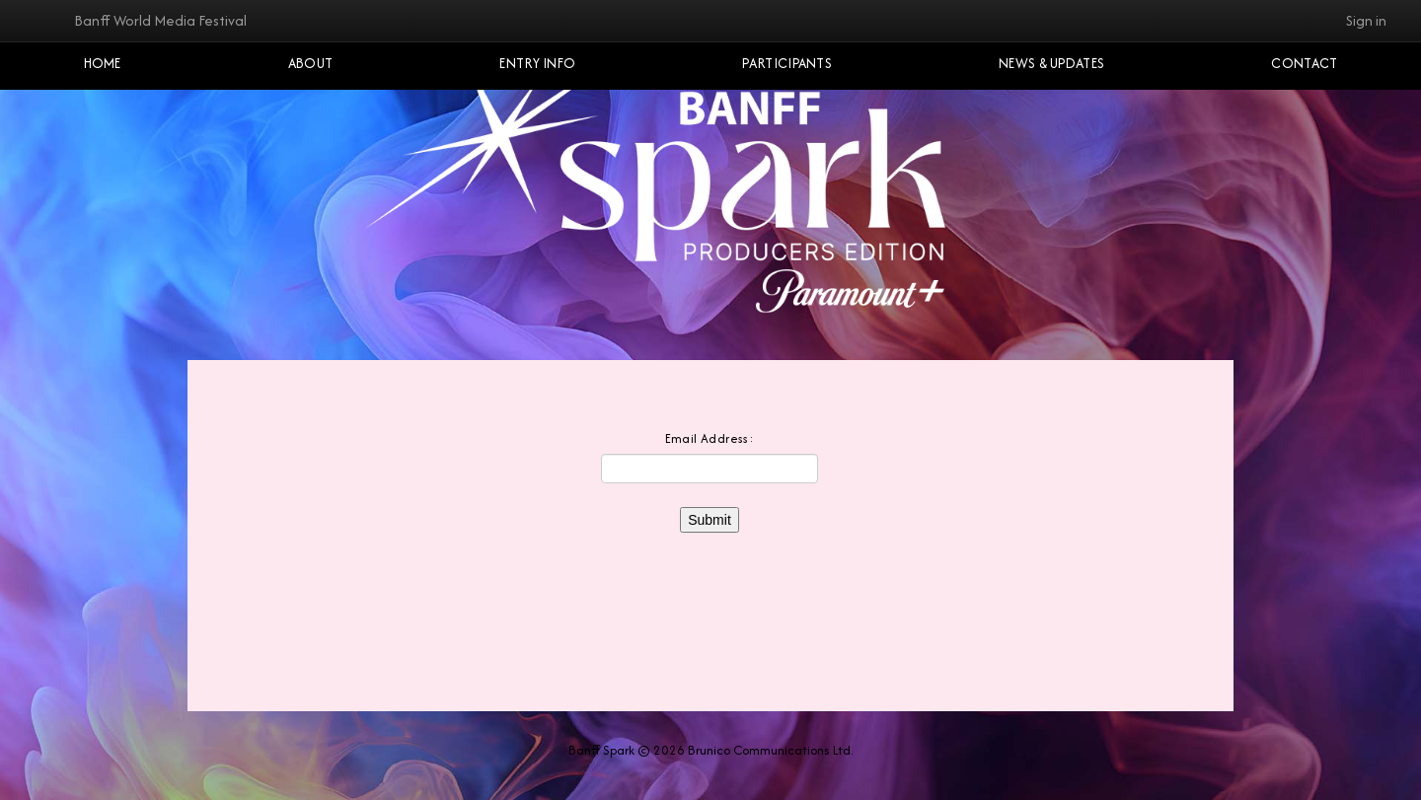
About (311, 63)
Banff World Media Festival (160, 20)
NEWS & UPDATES (1051, 63)
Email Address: (710, 438)
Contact (1304, 63)
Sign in (1366, 20)
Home (102, 63)
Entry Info (537, 63)
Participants (787, 63)
